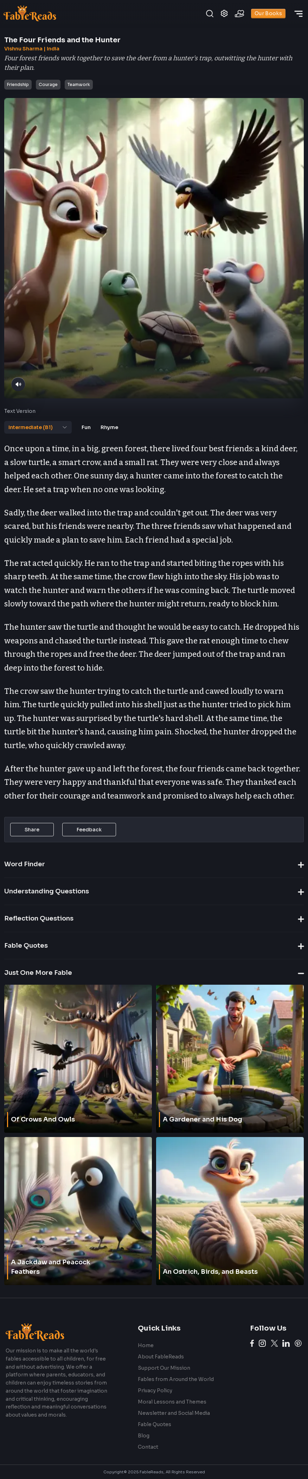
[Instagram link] (262, 1343)
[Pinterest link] (298, 1343)
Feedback (89, 829)
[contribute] (239, 13)
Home (146, 1345)
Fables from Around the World (176, 1379)
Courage (48, 84)
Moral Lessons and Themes (172, 1402)
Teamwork (79, 84)
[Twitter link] (274, 1343)
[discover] (298, 14)
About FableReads (161, 1356)
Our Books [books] (268, 14)
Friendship (18, 84)
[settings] (224, 13)
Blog (143, 1435)
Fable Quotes (154, 1424)
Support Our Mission (164, 1368)
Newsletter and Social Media (174, 1413)
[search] (209, 13)
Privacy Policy (155, 1390)
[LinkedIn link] (286, 1343)
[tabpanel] (152, 622)
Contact (148, 1447)
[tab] (38, 427)
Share (32, 829)
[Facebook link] (252, 1343)
